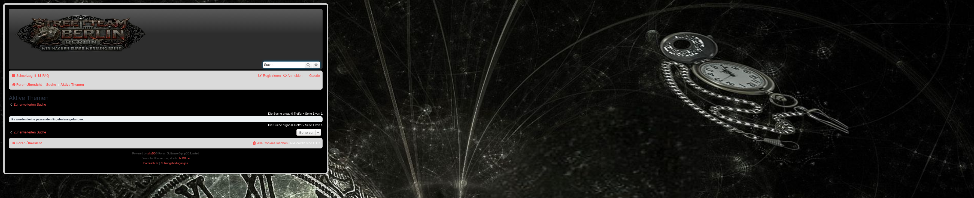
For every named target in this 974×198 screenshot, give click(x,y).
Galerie (314, 76)
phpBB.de (184, 158)
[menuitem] (43, 76)
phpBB (151, 153)
